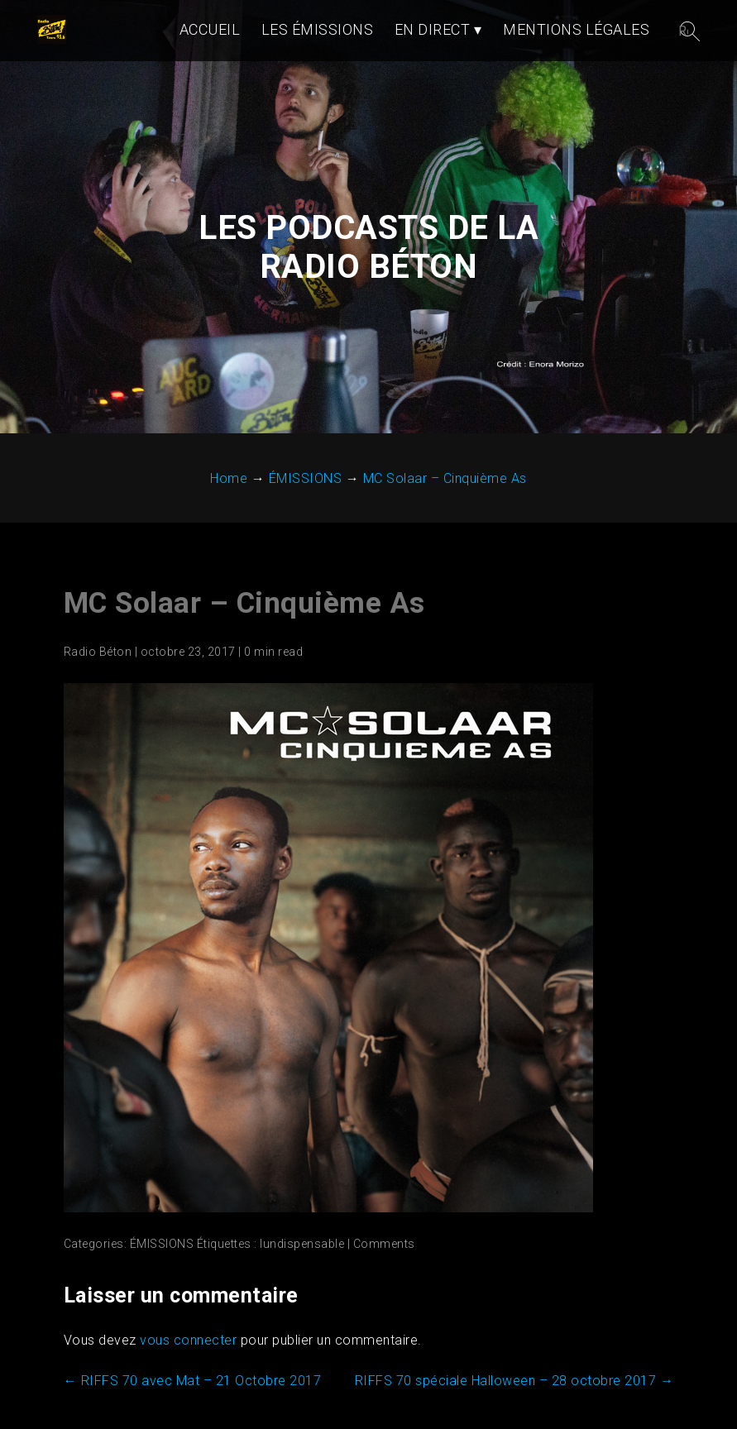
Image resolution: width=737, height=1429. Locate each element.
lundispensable (302, 1279)
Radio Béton (98, 687)
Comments (384, 1279)
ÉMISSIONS (162, 1279)
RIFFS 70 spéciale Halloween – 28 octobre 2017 (514, 1416)
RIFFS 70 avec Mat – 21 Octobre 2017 (193, 1416)
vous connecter (188, 1376)
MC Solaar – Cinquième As (244, 639)
